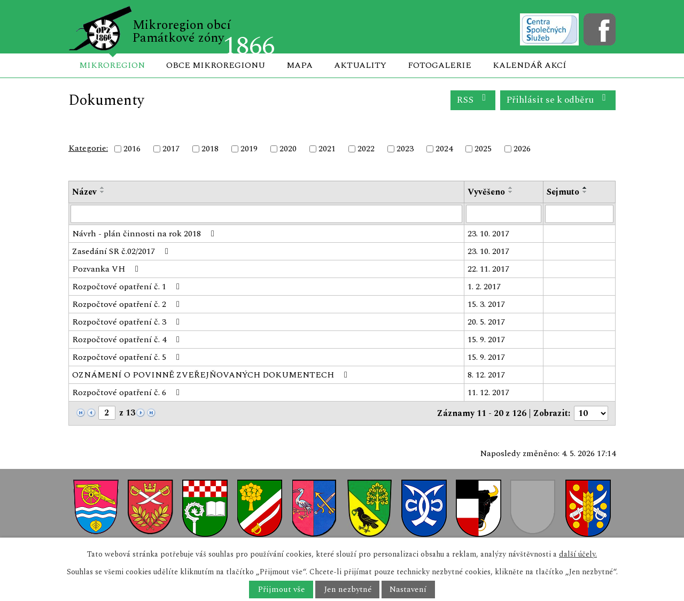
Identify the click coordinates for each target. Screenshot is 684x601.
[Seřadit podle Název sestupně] (102, 192)
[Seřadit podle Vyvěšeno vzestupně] (511, 188)
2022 (366, 148)
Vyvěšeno (486, 192)
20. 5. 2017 (486, 321)
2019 (249, 148)
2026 (522, 148)
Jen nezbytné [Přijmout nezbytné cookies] (347, 589)
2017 (171, 148)
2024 (444, 148)
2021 (327, 148)
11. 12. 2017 (488, 392)
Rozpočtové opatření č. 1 (127, 286)
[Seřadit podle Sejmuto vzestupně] (585, 188)
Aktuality (360, 65)
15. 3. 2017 (486, 304)
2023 (405, 148)
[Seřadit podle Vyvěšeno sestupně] (511, 192)
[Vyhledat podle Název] (266, 214)
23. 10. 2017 (488, 233)
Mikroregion (112, 65)
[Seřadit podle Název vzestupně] (102, 188)
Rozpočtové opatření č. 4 (127, 339)
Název (84, 192)
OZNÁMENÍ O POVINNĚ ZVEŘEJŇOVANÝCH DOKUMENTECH (211, 374)
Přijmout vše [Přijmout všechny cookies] (281, 589)
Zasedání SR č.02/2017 (122, 251)
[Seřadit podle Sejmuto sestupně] (585, 192)
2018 (210, 148)
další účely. (578, 554)
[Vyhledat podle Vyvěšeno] (503, 214)
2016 (132, 148)
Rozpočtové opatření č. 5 (127, 357)
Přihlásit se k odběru (558, 100)
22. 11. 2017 (488, 269)
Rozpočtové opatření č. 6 (127, 392)
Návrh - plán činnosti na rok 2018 (145, 233)
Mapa (299, 65)
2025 (483, 148)
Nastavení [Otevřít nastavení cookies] (408, 589)
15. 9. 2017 (486, 339)
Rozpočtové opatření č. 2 (127, 304)
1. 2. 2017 (484, 286)
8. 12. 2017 (486, 374)
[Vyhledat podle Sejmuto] (579, 214)
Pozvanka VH (107, 269)
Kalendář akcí (529, 65)
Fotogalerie (439, 65)
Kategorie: (88, 148)
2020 (288, 148)
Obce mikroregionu (215, 65)
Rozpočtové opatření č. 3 (127, 321)
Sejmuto (563, 192)
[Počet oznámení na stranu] (591, 413)
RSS (473, 100)
